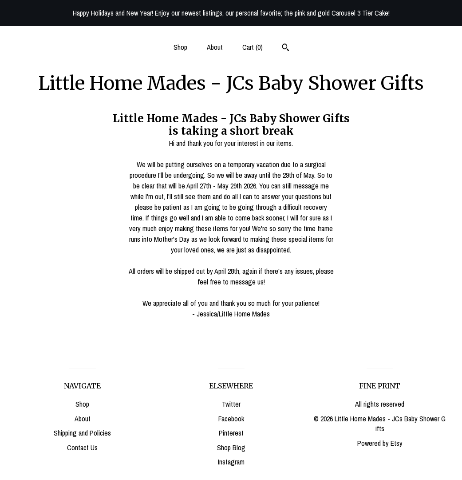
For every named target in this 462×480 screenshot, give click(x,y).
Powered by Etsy (380, 443)
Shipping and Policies (82, 433)
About (215, 47)
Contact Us (82, 447)
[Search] (285, 48)
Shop (180, 47)
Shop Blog (231, 447)
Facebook (231, 419)
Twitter (231, 404)
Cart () (252, 47)
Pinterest (231, 433)
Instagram (231, 462)
